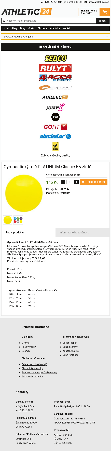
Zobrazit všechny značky (55, 155)
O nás (31, 28)
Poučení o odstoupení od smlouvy (39, 372)
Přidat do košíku (93, 181)
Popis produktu (15, 232)
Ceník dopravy (70, 347)
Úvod (6, 28)
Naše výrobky (29, 347)
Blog (22, 28)
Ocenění (26, 351)
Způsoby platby (71, 351)
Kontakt (67, 28)
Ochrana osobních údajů (34, 364)
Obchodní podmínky (48, 28)
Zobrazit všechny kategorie (18, 36)
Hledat (102, 20)
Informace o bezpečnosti (74, 232)
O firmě (25, 342)
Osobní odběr (70, 342)
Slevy (14, 28)
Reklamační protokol (32, 376)
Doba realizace (70, 355)
